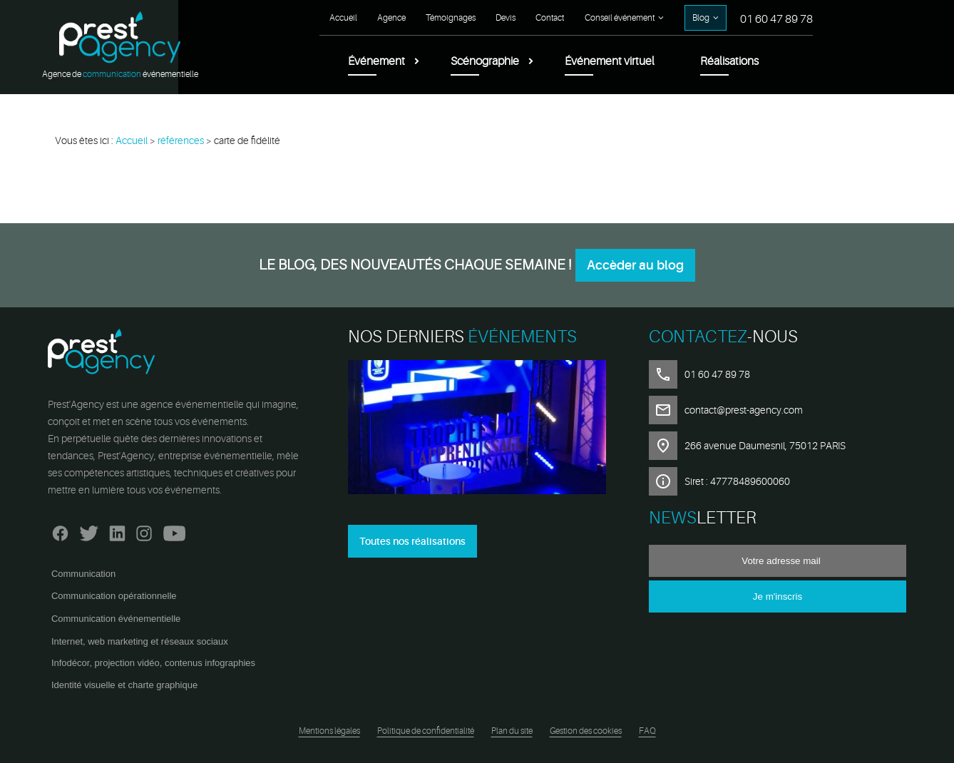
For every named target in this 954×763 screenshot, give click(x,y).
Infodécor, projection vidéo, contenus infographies (153, 662)
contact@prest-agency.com (743, 410)
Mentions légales (329, 731)
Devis (506, 18)
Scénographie (485, 61)
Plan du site (512, 731)
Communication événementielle (115, 618)
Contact (549, 18)
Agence (391, 18)
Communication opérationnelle (114, 595)
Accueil (343, 18)
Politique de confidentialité (425, 731)
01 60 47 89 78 (776, 19)
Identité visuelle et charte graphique (124, 685)
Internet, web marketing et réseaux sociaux (139, 641)
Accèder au (635, 265)
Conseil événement (620, 18)
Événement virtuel (610, 61)
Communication (83, 573)
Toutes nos (412, 541)
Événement (376, 61)
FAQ (647, 731)
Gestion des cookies (586, 731)
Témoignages (451, 18)
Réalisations (729, 61)
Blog (700, 18)
